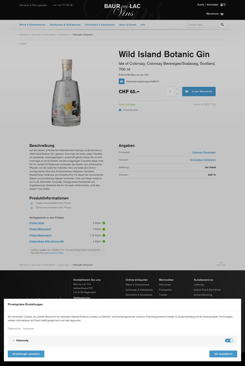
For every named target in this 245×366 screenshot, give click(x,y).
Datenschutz (14, 328)
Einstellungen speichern (26, 353)
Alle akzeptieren (223, 353)
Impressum (28, 328)
